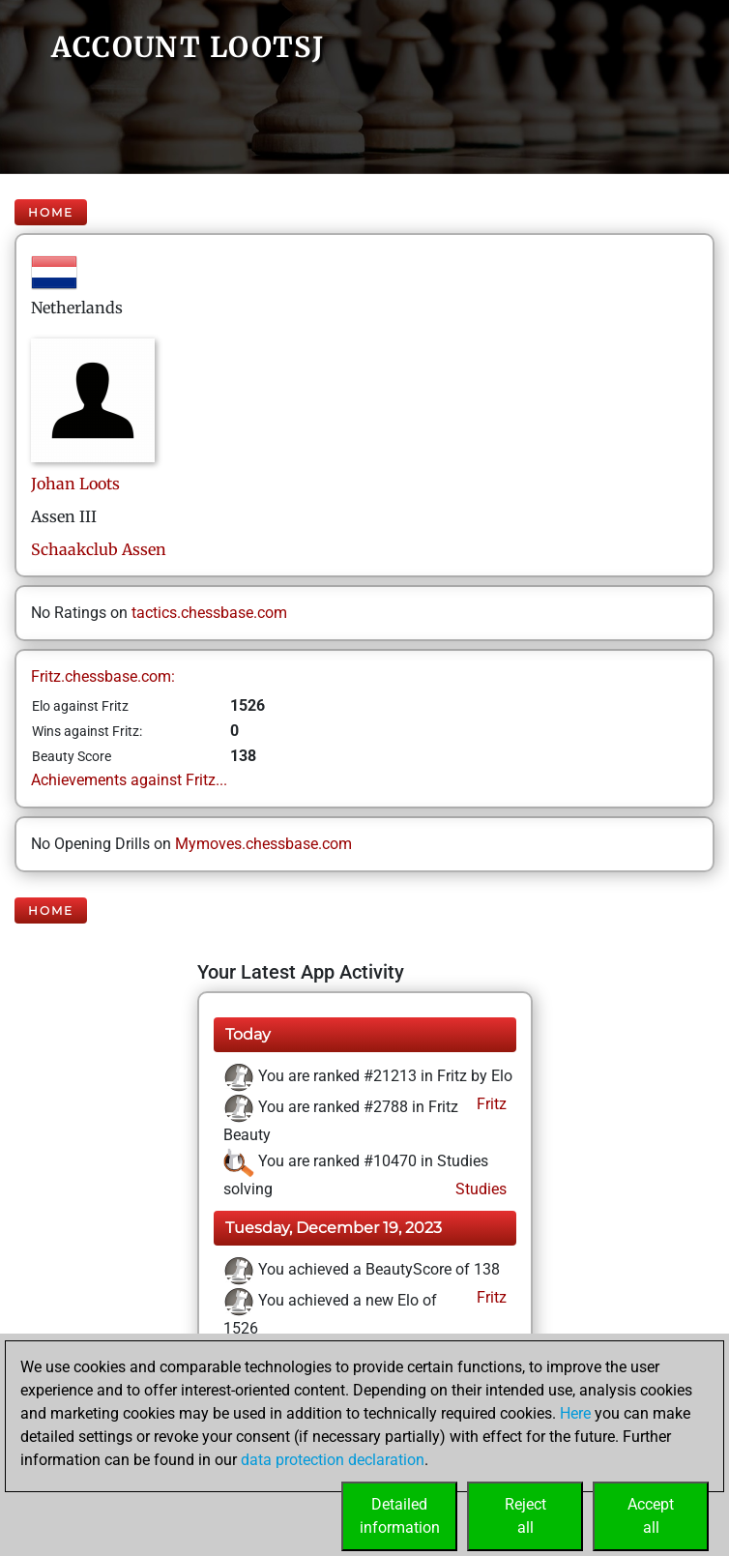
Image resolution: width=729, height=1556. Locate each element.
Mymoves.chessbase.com (263, 844)
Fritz (490, 1104)
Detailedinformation (400, 1516)
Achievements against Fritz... (129, 780)
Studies (479, 1189)
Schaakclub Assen (98, 549)
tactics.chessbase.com (209, 612)
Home (50, 212)
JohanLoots (75, 483)
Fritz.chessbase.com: (103, 676)
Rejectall (525, 1516)
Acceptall (650, 1516)
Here (575, 1413)
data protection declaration (332, 1460)
